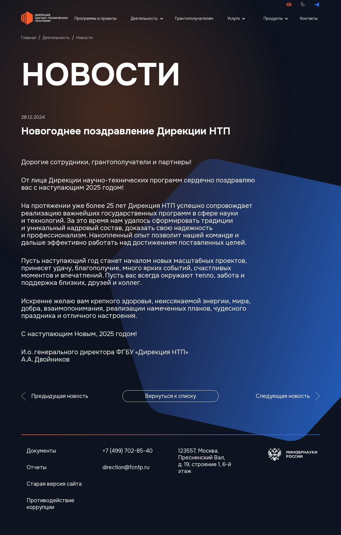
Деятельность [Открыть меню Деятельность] (144, 18)
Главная (28, 37)
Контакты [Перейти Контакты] (309, 18)
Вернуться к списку (170, 396)
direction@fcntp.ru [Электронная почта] (125, 467)
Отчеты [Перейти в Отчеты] (36, 467)
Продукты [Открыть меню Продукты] (273, 18)
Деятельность (56, 37)
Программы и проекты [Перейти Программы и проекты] (95, 18)
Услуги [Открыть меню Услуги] (233, 18)
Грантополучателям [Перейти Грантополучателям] (194, 18)
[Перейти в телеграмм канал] (317, 4)
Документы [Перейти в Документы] (41, 450)
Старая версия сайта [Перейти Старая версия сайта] (54, 484)
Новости (84, 37)
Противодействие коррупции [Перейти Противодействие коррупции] (50, 504)
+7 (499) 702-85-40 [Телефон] (127, 450)
